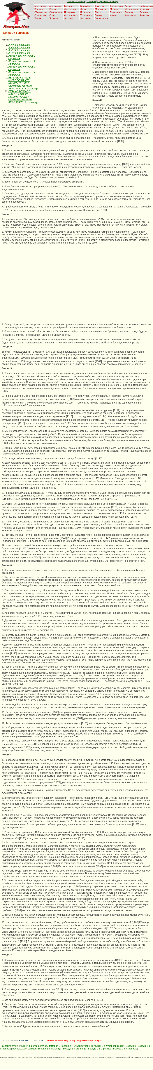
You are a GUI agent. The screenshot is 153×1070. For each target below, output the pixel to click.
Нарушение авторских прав (89, 1040)
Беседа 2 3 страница (49, 1048)
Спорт (52, 15)
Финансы (144, 15)
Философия (130, 15)
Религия (129, 12)
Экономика (85, 18)
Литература (70, 9)
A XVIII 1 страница (19, 44)
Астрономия (55, 6)
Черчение (54, 18)
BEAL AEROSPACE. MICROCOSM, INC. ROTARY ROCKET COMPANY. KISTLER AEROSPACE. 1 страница (23, 83)
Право (98, 12)
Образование (41, 12)
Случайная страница (107, 1)
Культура (53, 9)
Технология (85, 15)
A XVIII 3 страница (19, 50)
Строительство (71, 15)
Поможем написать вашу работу (60, 1040)
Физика (113, 15)
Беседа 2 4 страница (74, 1048)
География (85, 6)
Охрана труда (56, 12)
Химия (37, 18)
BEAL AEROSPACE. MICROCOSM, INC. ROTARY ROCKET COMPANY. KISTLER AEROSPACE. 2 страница (23, 97)
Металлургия (131, 9)
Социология (40, 15)
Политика (85, 12)
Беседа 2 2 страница (24, 1048)
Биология (69, 6)
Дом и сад (100, 6)
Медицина (115, 9)
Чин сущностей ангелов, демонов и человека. (46, 1046)
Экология (68, 18)
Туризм (98, 15)
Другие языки (116, 6)
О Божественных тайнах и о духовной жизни (99, 1046)
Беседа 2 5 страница (99, 1048)
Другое (128, 6)
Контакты (91, 1)
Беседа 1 (131, 1046)
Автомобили (40, 6)
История (38, 9)
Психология (116, 12)
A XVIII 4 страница (19, 53)
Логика (83, 9)
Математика (101, 9)
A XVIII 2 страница (19, 47)
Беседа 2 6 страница (125, 1048)
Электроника (101, 18)
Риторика (144, 12)
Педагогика (69, 12)
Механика (144, 9)
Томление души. (9, 1046)
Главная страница (76, 1)
